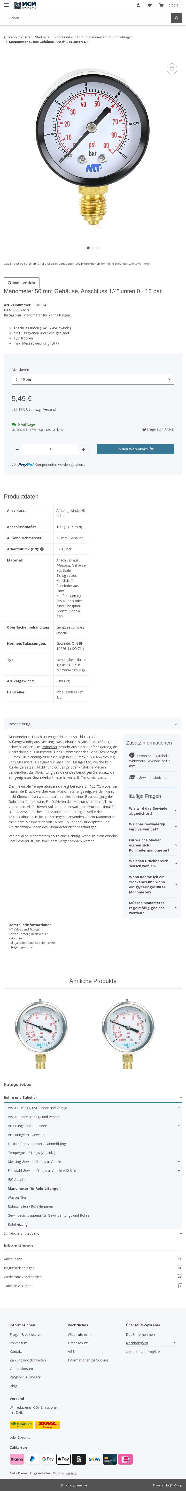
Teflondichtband (94, 777)
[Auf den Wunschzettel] (172, 68)
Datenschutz (78, 1343)
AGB (71, 1351)
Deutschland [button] (54, 430)
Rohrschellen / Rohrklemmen (30, 1206)
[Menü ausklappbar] (6, 3)
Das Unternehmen (140, 1334)
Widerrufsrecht (79, 1334)
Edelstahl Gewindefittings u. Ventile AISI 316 (42, 1170)
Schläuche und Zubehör (22, 1233)
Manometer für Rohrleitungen (46, 315)
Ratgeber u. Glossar (25, 1377)
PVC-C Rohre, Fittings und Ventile (33, 1116)
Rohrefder (49, 747)
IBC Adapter (17, 1179)
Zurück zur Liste (19, 37)
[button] (138, 5)
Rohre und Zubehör (20, 1097)
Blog (13, 1385)
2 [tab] (93, 247)
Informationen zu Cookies (88, 1360)
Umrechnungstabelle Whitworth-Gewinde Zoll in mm (149, 760)
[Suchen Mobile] (87, 18)
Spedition (25, 1437)
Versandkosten (21, 1368)
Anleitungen (93, 1259)
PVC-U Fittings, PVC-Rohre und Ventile (37, 1108)
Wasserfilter (17, 1197)
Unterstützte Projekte (143, 1351)
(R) (83, 510)
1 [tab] (88, 247)
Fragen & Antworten (26, 1334)
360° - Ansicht (22, 282)
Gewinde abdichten (149, 777)
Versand (49, 409)
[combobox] (93, 379)
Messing (63, 565)
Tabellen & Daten (93, 1285)
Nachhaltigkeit (137, 1343)
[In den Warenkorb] (8, 57)
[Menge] (50, 449)
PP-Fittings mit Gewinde (26, 1134)
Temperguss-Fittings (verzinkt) (31, 1152)
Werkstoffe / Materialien (93, 1277)
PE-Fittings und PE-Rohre (27, 1125)
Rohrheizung (17, 1224)
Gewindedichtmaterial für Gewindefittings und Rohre (48, 1215)
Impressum (18, 1343)
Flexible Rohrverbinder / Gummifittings (38, 1143)
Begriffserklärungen (93, 1268)
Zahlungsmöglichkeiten (28, 1360)
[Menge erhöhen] (83, 449)
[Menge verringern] (17, 449)
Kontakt (16, 1351)
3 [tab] (97, 247)
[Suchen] (176, 18)
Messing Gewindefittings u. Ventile (34, 1161)
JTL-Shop (176, 1485)
